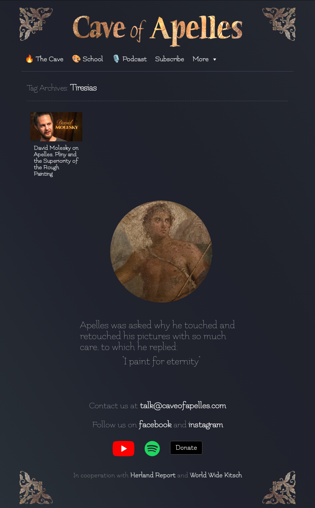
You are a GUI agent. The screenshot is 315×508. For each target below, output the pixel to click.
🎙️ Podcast (129, 59)
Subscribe (169, 59)
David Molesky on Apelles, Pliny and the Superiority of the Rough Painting (56, 161)
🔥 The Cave (44, 59)
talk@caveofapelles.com (183, 405)
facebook (155, 424)
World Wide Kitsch (216, 475)
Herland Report (153, 475)
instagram (205, 424)
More (205, 59)
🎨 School (87, 59)
